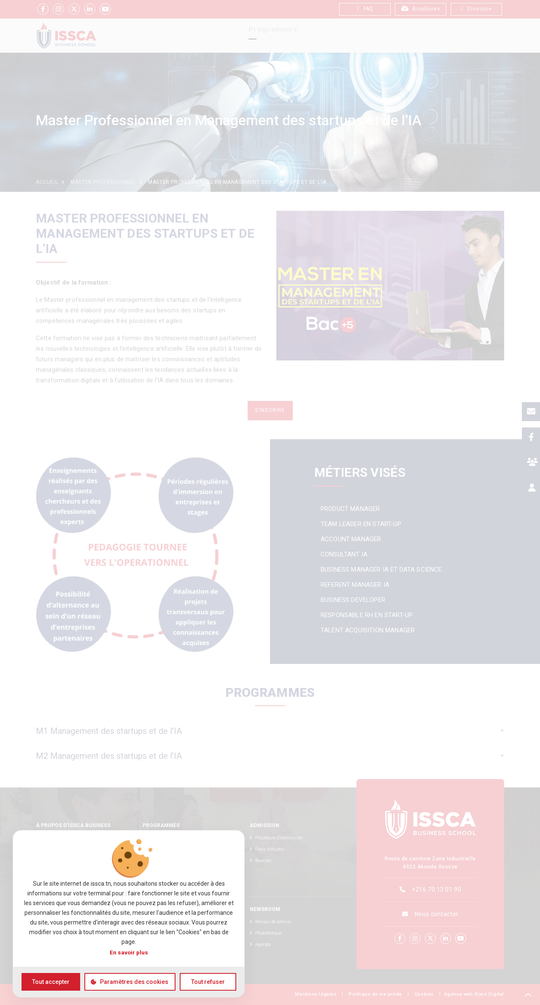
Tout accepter (51, 981)
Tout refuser (208, 981)
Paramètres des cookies (134, 981)
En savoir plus (129, 952)
